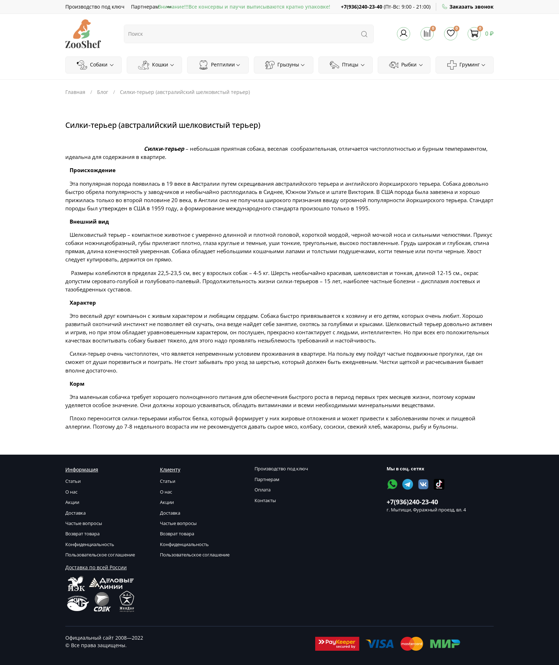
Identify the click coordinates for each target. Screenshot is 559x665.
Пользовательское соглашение (100, 555)
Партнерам (145, 6)
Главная (75, 92)
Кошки (156, 65)
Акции (72, 502)
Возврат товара (82, 534)
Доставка (75, 513)
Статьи (73, 481)
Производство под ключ (95, 6)
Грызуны (285, 65)
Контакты (265, 501)
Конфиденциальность (89, 544)
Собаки (95, 65)
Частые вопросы (83, 523)
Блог (102, 92)
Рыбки (406, 65)
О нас (71, 492)
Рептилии (220, 65)
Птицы (347, 65)
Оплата (263, 490)
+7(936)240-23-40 (361, 6)
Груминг (466, 65)
